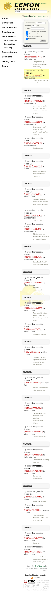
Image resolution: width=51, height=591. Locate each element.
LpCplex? (36, 176)
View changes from (35, 22)
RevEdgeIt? (37, 264)
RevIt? (44, 262)
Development (8, 32)
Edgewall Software (32, 587)
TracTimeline (40, 566)
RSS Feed (36, 577)
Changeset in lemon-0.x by (34, 55)
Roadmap (8, 48)
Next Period (42, 16)
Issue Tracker (8, 36)
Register (27, 3)
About (5, 18)
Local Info (7, 57)
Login (9, 3)
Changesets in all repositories (36, 32)
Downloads (7, 23)
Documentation (9, 27)
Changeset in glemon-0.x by (36, 351)
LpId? (35, 132)
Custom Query (10, 44)
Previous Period (30, 16)
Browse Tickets (10, 40)
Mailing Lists (8, 61)
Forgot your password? (40, 3)
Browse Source (9, 52)
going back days (32, 25)
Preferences (18, 3)
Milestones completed (33, 34)
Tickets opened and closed (34, 36)
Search (5, 66)
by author (35, 28)
